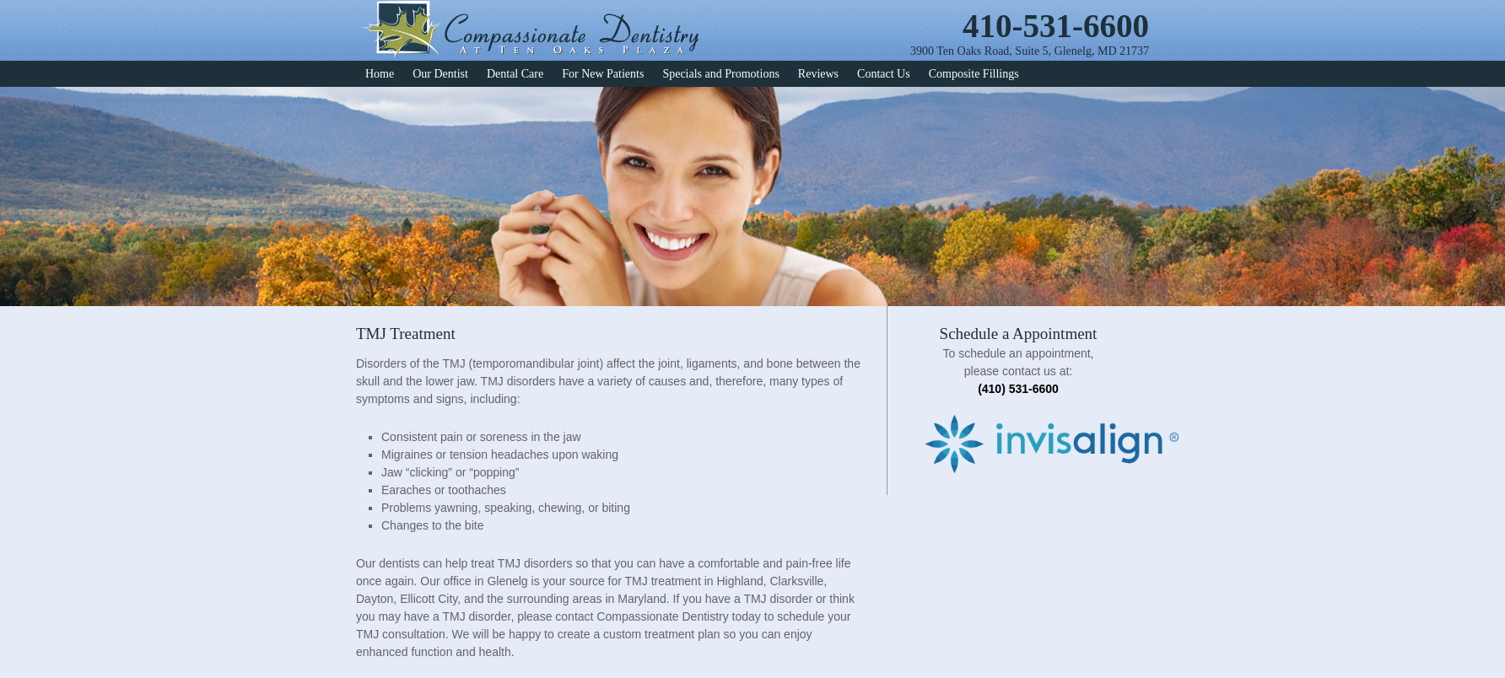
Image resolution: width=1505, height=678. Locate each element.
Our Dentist (440, 73)
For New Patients (603, 73)
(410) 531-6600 (1018, 389)
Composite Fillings (974, 73)
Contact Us (883, 73)
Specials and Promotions (720, 73)
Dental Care (515, 73)
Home (379, 73)
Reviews (818, 73)
